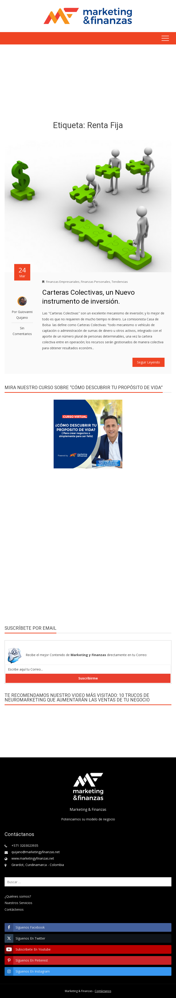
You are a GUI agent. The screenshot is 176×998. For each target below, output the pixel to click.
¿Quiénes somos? (18, 896)
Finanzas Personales (95, 282)
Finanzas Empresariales (63, 282)
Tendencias (120, 282)
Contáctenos (14, 909)
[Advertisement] (88, 83)
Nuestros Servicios (18, 903)
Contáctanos (103, 991)
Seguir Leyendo (148, 362)
